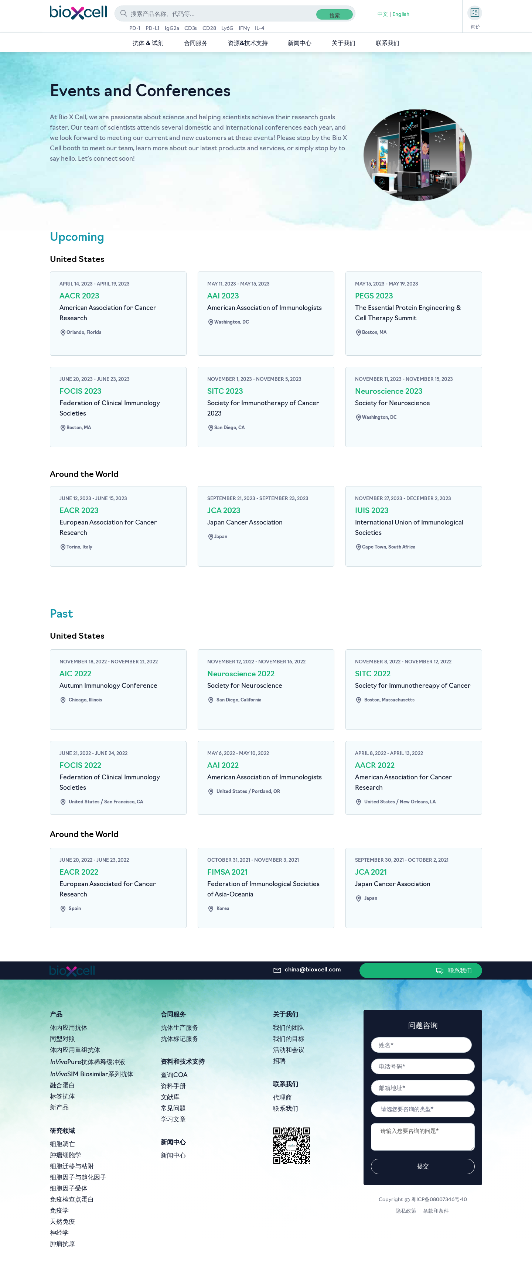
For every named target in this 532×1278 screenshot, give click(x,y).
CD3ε (190, 28)
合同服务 (196, 44)
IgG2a (172, 28)
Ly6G (227, 28)
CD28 (209, 28)
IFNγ (244, 28)
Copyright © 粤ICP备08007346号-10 (423, 1200)
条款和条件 (436, 1211)
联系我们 (387, 44)
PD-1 (134, 28)
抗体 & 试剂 (148, 44)
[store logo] (78, 12)
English (400, 14)
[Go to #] (118, 309)
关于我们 (343, 44)
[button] (455, 970)
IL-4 (260, 28)
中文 (383, 14)
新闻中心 (299, 44)
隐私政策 (407, 1211)
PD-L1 (153, 28)
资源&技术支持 (248, 44)
